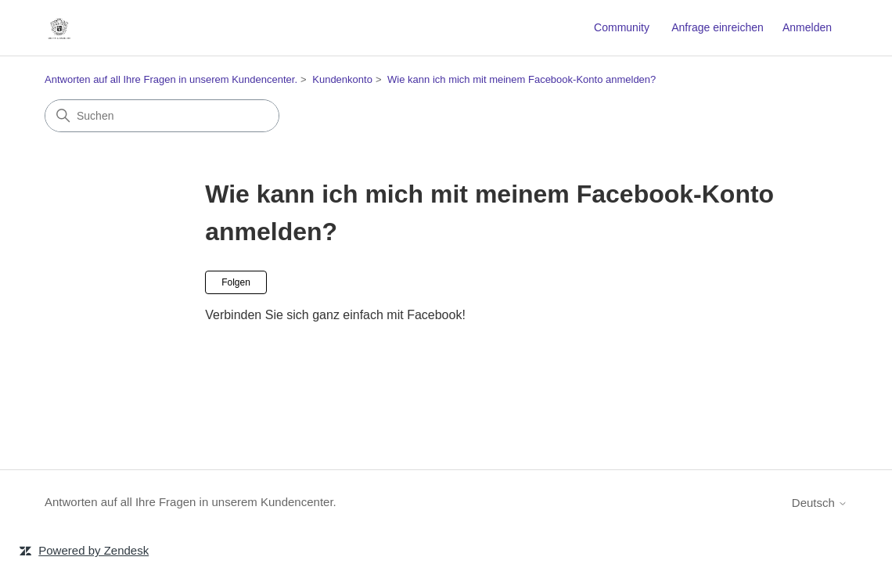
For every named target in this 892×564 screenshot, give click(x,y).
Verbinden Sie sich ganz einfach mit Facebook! (335, 315)
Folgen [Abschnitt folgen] (235, 282)
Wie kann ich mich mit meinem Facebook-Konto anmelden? (521, 79)
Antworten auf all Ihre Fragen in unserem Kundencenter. (171, 79)
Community (621, 27)
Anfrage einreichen (717, 27)
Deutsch (819, 502)
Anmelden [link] (807, 27)
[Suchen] (162, 115)
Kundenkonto (342, 79)
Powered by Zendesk (93, 550)
